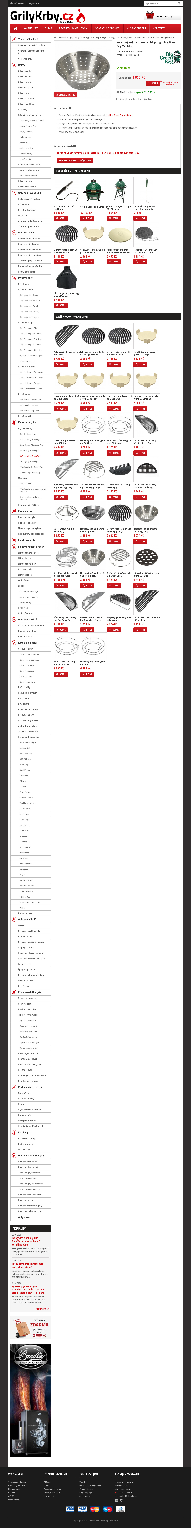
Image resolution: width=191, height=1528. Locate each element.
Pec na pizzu (25, 511)
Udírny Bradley (25, 71)
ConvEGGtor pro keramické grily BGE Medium (92, 397)
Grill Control (24, 986)
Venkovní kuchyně (28, 39)
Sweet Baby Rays (27, 886)
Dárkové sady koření (28, 720)
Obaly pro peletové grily (29, 1211)
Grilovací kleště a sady (29, 931)
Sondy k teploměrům (28, 1048)
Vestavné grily (25, 59)
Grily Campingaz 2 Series (30, 345)
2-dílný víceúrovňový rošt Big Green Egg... (119, 574)
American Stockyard (28, 742)
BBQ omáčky (24, 687)
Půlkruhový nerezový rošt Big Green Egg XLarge (92, 618)
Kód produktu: (123, 51)
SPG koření (23, 704)
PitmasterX (24, 853)
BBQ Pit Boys (25, 759)
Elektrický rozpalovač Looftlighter (64, 207)
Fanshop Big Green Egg (30, 472)
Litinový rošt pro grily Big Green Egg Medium (92, 353)
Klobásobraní (136, 28)
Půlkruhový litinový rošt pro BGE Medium (146, 618)
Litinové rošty (24, 558)
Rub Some (24, 858)
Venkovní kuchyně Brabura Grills (31, 52)
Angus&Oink (25, 748)
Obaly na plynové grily (28, 1167)
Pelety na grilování (27, 272)
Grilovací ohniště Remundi (31, 625)
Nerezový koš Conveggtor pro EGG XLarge (119, 441)
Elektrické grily (26, 539)
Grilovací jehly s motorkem (31, 975)
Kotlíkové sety (25, 636)
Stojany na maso (26, 947)
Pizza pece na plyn (27, 517)
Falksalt (23, 787)
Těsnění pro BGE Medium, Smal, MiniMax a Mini (145, 251)
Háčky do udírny (26, 132)
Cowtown (24, 775)
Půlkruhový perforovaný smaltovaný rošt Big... (144, 486)
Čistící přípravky (26, 1144)
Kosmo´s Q (24, 825)
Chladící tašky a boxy (28, 1081)
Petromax (23, 608)
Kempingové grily (27, 361)
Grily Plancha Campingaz (30, 400)
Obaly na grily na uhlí (28, 1161)
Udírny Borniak (25, 76)
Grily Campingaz (26, 322)
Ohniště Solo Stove (27, 631)
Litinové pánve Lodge (29, 591)
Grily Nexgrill (24, 416)
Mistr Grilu (24, 836)
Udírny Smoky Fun (27, 187)
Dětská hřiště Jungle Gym (90, 1485)
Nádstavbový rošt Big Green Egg (64, 530)
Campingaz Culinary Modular (32, 1075)
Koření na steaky (27, 665)
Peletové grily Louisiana (29, 255)
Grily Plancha (24, 394)
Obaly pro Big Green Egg (30, 439)
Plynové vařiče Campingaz (31, 356)
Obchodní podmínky (17, 1482)
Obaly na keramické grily (30, 1206)
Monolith (22, 478)
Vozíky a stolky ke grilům (30, 1064)
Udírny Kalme (24, 82)
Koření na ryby (26, 676)
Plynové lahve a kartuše (29, 1110)
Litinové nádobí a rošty (31, 546)
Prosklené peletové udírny (31, 266)
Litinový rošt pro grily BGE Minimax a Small (66, 251)
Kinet (116, 1521)
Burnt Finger (25, 770)
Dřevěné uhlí (24, 1093)
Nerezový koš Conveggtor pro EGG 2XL (92, 662)
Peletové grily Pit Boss (29, 239)
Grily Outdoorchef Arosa (30, 383)
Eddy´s (23, 781)
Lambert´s (24, 831)
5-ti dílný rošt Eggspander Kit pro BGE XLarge (66, 574)
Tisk (150, 99)
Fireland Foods (26, 798)
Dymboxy (22, 109)
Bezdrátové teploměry (29, 1026)
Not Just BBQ (25, 847)
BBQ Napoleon (26, 753)
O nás (48, 28)
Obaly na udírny (25, 1200)
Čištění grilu (24, 1132)
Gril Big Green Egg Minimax (93, 206)
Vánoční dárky (25, 936)
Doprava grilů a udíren (17, 1485)
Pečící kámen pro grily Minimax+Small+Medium (118, 251)
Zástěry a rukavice (27, 998)
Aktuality (19, 1228)
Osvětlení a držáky (27, 1009)
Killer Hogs (24, 820)
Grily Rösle (23, 204)
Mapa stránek (14, 1500)
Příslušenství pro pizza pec (31, 534)
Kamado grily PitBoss (28, 505)
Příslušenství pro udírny (29, 115)
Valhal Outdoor (25, 613)
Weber (22, 908)
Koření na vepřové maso (30, 654)
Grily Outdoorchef (27, 210)
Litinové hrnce (25, 575)
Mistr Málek (25, 842)
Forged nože (24, 964)
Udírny (21, 64)
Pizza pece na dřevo (28, 523)
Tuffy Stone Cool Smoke (30, 902)
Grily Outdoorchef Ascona (31, 389)
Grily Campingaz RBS (29, 328)
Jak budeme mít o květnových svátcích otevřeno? (27, 1265)
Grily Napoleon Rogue (29, 295)
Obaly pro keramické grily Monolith (30, 498)
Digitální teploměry (28, 1020)
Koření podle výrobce (28, 737)
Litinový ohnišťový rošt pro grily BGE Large (146, 574)
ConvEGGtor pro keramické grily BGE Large (66, 397)
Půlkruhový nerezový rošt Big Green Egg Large (66, 486)
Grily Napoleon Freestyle (30, 311)
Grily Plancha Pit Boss (29, 405)
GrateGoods (25, 809)
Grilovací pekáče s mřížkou (31, 942)
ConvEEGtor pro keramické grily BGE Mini (66, 441)
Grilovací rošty (25, 569)
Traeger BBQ (25, 897)
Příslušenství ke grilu (30, 992)
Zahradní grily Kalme (28, 226)
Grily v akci (24, 1217)
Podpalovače (24, 1115)
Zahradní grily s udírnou (30, 261)
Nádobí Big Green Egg (29, 450)
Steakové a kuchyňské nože (31, 958)
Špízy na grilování (26, 969)
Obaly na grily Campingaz (30, 1189)
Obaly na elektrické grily (29, 1195)
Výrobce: (120, 55)
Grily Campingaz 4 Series (30, 334)
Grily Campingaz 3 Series (30, 339)
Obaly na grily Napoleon (30, 1173)
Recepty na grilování (73, 28)
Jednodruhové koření (28, 726)
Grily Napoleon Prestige (30, 300)
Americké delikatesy (28, 709)
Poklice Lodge (26, 602)
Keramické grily (27, 422)
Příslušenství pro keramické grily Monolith (33, 490)
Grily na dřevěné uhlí (29, 192)
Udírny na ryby (25, 181)
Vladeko (83, 1482)
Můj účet (12, 1496)
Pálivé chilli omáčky (27, 693)
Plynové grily (25, 277)
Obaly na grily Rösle (28, 1178)
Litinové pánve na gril (28, 553)
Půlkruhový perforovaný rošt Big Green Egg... (144, 441)
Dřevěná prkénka (26, 980)
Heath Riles (24, 814)
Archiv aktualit (42, 1309)
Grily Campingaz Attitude (30, 350)
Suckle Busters (26, 880)
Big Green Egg (25, 428)
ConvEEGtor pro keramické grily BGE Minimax (92, 251)
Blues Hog (24, 764)
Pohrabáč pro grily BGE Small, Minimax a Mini (144, 207)
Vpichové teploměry (28, 1031)
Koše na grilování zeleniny (31, 953)
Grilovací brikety (26, 1098)
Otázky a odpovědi (107, 28)
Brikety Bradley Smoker (29, 170)
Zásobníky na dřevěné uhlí (30, 1126)
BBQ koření (23, 698)
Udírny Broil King (26, 104)
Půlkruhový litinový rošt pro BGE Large (67, 353)
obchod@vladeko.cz (128, 1496)
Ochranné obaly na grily (31, 1155)
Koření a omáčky (27, 642)
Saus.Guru (24, 869)
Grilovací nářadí (27, 919)
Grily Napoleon (25, 289)
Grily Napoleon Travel (29, 306)
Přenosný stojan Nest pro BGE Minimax (119, 207)
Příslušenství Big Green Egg (31, 467)
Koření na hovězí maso (29, 660)
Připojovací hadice (27, 1121)
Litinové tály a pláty (27, 564)
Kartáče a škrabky (26, 1138)
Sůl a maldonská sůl (28, 731)
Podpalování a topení (30, 1087)
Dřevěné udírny (25, 87)
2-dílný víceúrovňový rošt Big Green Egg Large (92, 486)
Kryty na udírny (26, 154)
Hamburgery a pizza (28, 1053)
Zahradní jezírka (86, 1489)
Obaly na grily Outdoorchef (31, 1184)
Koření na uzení (25, 913)
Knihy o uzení (25, 137)
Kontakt (159, 28)
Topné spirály (25, 159)
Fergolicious (25, 792)
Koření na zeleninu (27, 682)
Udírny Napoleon (26, 98)
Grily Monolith (25, 483)
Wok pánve (23, 580)
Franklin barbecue (27, 803)
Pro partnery (49, 1496)
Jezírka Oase (85, 1496)
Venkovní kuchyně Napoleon (32, 45)
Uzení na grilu (24, 1004)
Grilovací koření (26, 649)
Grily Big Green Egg (28, 434)
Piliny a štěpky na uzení (29, 165)
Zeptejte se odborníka (130, 99)
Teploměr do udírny (28, 126)
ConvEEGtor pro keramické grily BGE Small (119, 397)
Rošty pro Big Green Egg (30, 456)
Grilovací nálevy (26, 715)
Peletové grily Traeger (29, 244)
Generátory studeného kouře (32, 121)
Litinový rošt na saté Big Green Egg (118, 486)
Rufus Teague (25, 864)
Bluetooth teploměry (28, 1037)
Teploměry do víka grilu (29, 1042)
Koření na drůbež (27, 671)
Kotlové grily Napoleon (29, 199)
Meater (21, 925)
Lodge (21, 586)
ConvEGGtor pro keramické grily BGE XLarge (146, 353)
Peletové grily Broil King (30, 250)
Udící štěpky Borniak (28, 176)
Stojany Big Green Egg (29, 461)
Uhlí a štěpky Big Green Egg (31, 445)
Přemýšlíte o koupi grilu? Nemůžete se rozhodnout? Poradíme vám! (26, 1241)
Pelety (21, 1104)
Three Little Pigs (26, 891)
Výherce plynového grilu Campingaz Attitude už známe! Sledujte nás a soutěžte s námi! (28, 1290)
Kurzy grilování (25, 1070)
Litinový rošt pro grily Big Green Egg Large (119, 530)
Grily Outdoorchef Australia (31, 372)
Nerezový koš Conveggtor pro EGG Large (92, 441)
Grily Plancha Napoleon (29, 411)
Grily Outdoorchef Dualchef (31, 378)
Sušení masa (25, 143)
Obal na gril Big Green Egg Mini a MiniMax (66, 294)
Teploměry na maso (27, 1015)
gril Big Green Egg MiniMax (119, 115)
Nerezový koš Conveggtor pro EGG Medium (66, 662)
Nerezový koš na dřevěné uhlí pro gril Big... (92, 530)
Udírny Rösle (24, 93)
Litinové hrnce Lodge (29, 597)
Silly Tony (23, 875)
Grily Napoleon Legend (29, 317)
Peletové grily (26, 232)
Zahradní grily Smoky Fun (30, 221)
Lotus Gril (22, 215)
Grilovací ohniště (27, 619)
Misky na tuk (24, 1149)
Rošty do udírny (26, 148)
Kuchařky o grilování (28, 1059)
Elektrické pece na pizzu (29, 528)
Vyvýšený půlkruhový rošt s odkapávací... (120, 618)
